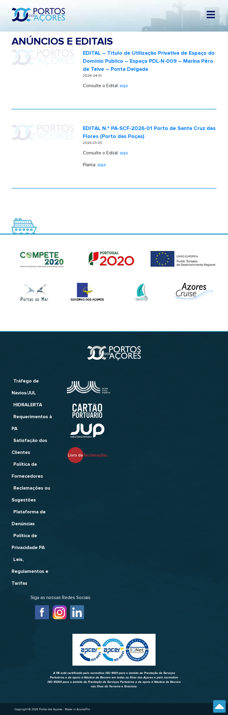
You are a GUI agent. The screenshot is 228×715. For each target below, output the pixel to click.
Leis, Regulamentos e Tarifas (30, 571)
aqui (124, 86)
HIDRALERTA (27, 405)
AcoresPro (83, 709)
